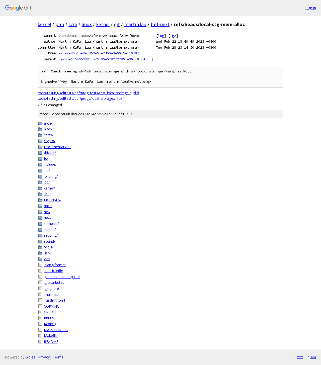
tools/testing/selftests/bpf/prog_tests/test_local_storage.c (84, 92)
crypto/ (49, 140)
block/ (49, 129)
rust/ (47, 217)
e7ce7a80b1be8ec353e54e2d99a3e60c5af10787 (99, 53)
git (117, 24)
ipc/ (47, 182)
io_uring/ (51, 176)
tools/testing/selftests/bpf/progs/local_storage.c (77, 98)
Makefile (51, 335)
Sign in (310, 8)
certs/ (48, 135)
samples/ (51, 223)
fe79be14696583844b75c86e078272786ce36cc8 (99, 59)
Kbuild (49, 318)
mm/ (48, 205)
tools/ (48, 247)
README (51, 341)
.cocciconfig (53, 270)
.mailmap (51, 294)
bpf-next (160, 24)
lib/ (46, 194)
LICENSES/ (52, 200)
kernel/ (49, 188)
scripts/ (50, 229)
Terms (58, 357)
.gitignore (51, 288)
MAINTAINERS (56, 329)
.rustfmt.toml (54, 300)
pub (59, 24)
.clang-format (55, 264)
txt (300, 357)
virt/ (47, 258)
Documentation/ (57, 146)
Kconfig (50, 323)
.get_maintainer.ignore (62, 276)
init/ (47, 170)
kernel (44, 24)
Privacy (44, 357)
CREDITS (51, 312)
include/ (50, 164)
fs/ (46, 158)
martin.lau (135, 24)
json (312, 357)
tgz (173, 35)
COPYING (51, 306)
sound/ (49, 241)
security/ (51, 235)
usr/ (47, 253)
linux (87, 24)
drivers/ (50, 152)
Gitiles (30, 357)
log (161, 35)
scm (72, 24)
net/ (47, 211)
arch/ (48, 123)
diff (147, 59)
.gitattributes (54, 282)
